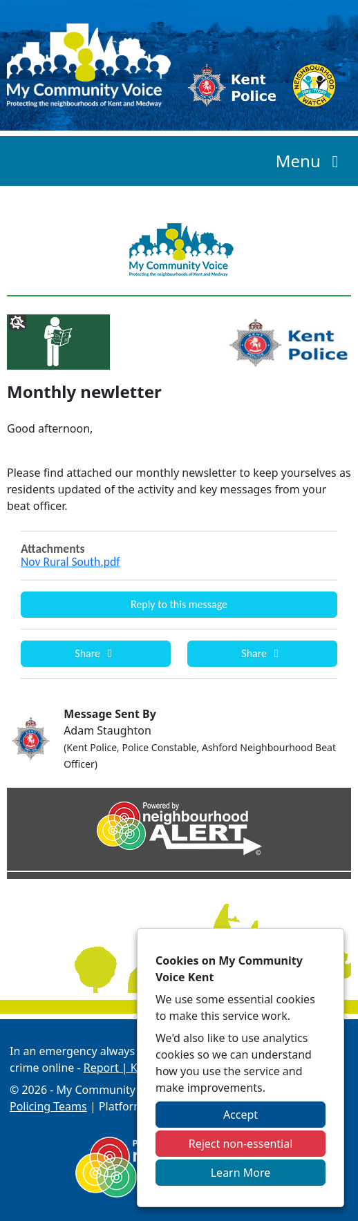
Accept (240, 1114)
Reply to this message (179, 604)
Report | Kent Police (136, 1067)
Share (95, 653)
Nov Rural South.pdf (70, 561)
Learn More (241, 1172)
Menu (311, 160)
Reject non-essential (241, 1143)
